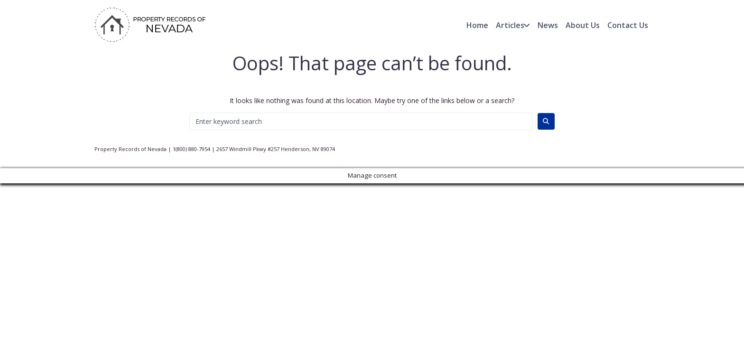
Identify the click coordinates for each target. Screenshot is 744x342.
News (548, 25)
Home (477, 25)
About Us (583, 25)
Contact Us (627, 25)
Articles (510, 25)
